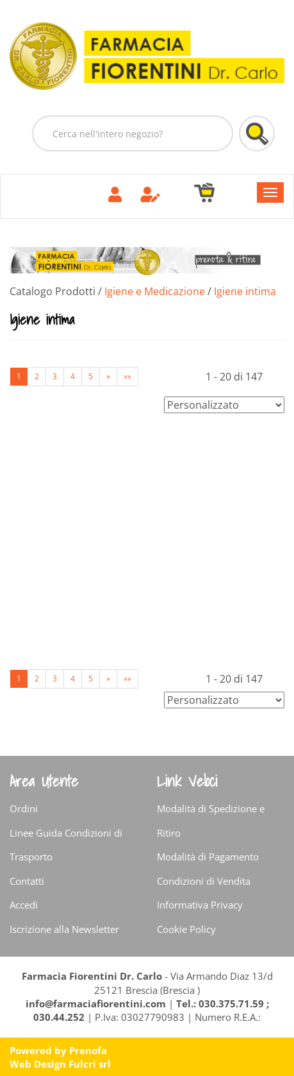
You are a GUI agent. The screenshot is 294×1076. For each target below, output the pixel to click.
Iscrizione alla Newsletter (64, 929)
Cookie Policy (186, 929)
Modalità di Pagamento (208, 856)
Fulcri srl (90, 1063)
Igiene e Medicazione (154, 291)
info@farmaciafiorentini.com (97, 1003)
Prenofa (88, 1050)
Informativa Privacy (200, 904)
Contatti (27, 881)
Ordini (24, 808)
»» (127, 376)
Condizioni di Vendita (203, 881)
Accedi (24, 904)
